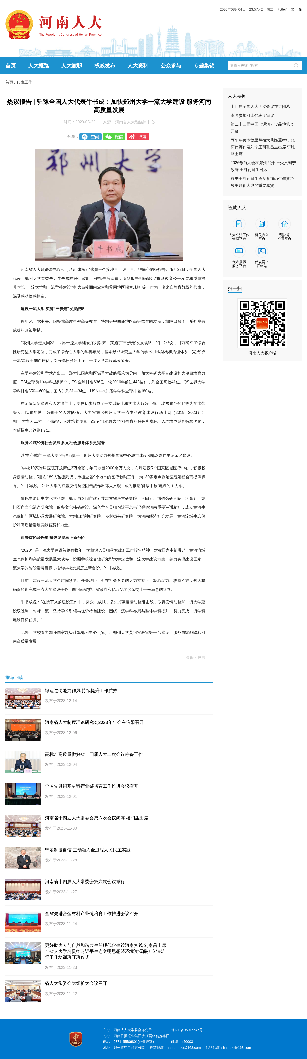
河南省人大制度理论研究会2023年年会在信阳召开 (94, 722)
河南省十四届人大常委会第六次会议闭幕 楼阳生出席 (96, 818)
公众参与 (171, 65)
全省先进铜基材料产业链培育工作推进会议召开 (91, 786)
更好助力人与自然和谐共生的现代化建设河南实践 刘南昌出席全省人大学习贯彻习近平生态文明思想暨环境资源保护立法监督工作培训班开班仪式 (105, 951)
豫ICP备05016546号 (187, 1030)
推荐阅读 (14, 677)
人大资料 (137, 65)
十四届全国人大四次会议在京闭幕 (260, 106)
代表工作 (24, 82)
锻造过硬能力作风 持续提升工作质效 (81, 690)
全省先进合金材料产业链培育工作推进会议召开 (91, 913)
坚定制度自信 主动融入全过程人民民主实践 (88, 849)
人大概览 (38, 65)
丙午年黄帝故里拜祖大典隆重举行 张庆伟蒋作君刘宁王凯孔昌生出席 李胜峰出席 (263, 147)
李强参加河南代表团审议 (252, 115)
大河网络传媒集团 (156, 1036)
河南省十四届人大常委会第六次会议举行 (85, 881)
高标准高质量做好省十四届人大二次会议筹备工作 (94, 754)
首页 (10, 65)
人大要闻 (237, 96)
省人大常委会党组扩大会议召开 (76, 983)
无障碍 (282, 9)
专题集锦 (204, 65)
